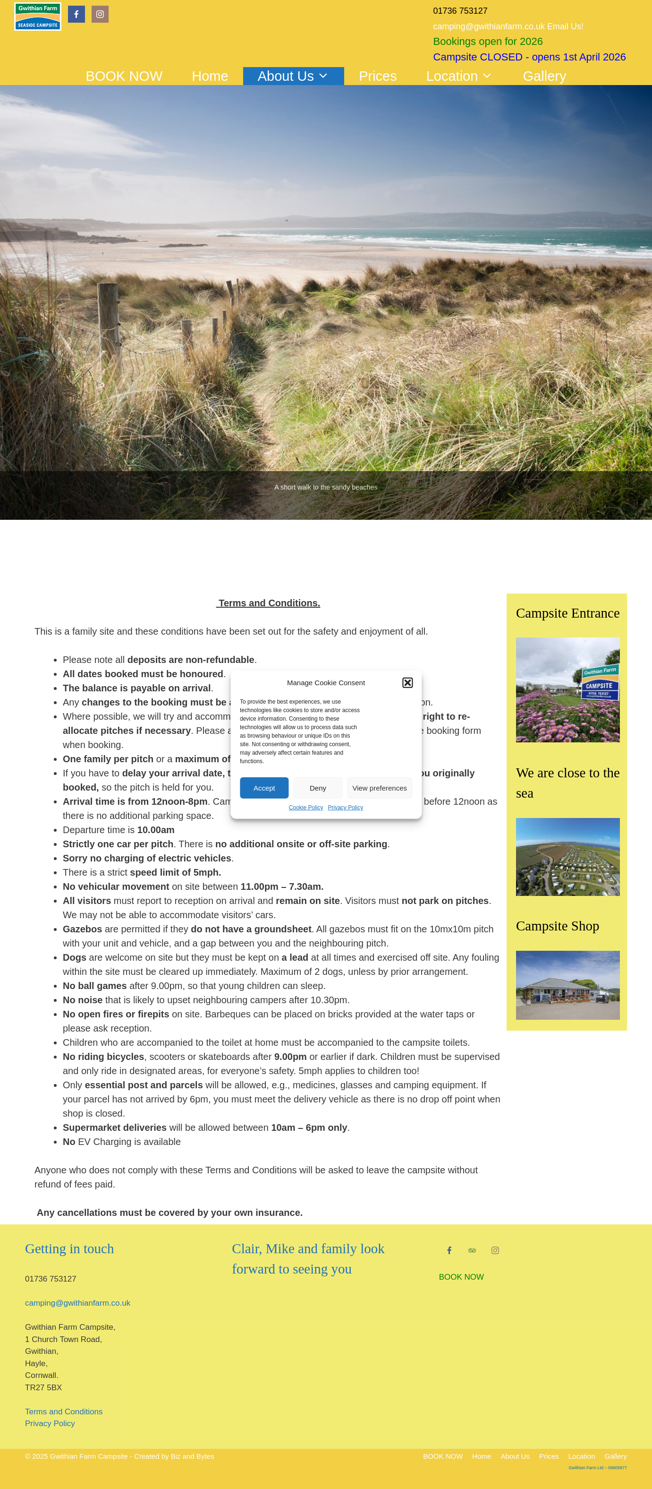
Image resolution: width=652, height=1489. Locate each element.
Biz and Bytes (192, 1456)
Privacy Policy (346, 807)
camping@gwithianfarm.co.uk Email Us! (508, 26)
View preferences (379, 787)
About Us (301, 76)
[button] (407, 683)
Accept (264, 787)
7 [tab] (351, 560)
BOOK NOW (124, 76)
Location (467, 76)
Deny (318, 787)
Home (210, 76)
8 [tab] (362, 560)
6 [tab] (339, 560)
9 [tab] (374, 560)
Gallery (545, 76)
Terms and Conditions (63, 1411)
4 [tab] (315, 560)
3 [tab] (303, 560)
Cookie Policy (306, 807)
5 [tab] (327, 560)
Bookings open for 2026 (488, 41)
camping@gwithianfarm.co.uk (77, 1303)
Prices (378, 76)
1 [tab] (280, 560)
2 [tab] (292, 560)
